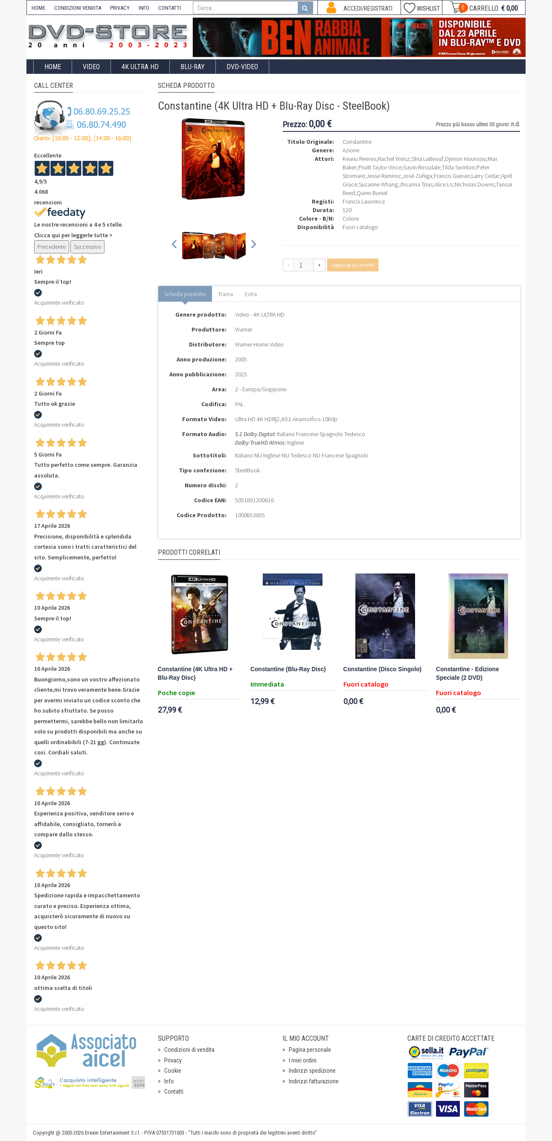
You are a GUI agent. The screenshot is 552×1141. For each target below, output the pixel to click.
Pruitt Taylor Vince (379, 167)
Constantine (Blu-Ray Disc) (288, 669)
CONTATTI (169, 8)
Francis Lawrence (364, 201)
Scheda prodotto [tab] (185, 294)
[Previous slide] (174, 245)
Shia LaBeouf (427, 159)
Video (91, 67)
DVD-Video (242, 67)
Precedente (52, 246)
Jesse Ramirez (383, 176)
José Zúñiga (417, 176)
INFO (144, 8)
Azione (351, 150)
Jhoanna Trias (416, 184)
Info (169, 1081)
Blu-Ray (192, 67)
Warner (243, 329)
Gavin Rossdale (421, 167)
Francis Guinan (452, 176)
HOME (38, 8)
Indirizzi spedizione (312, 1070)
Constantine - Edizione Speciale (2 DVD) (467, 673)
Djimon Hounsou (465, 159)
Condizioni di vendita (189, 1049)
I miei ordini (303, 1060)
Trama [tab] (225, 294)
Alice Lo (443, 184)
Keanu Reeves (359, 159)
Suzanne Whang (378, 184)
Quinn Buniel (372, 193)
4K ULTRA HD (140, 67)
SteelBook (247, 470)
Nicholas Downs (474, 184)
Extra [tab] (251, 294)
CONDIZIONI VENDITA (77, 8)
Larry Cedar (485, 176)
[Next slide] (253, 245)
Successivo (87, 246)
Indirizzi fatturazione (314, 1081)
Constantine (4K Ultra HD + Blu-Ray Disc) (195, 673)
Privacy (173, 1060)
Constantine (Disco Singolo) (382, 669)
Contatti (173, 1091)
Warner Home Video (259, 344)
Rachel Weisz (394, 159)
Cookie (172, 1070)
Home (52, 67)
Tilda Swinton (458, 167)
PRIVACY (120, 8)
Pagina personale (310, 1049)
